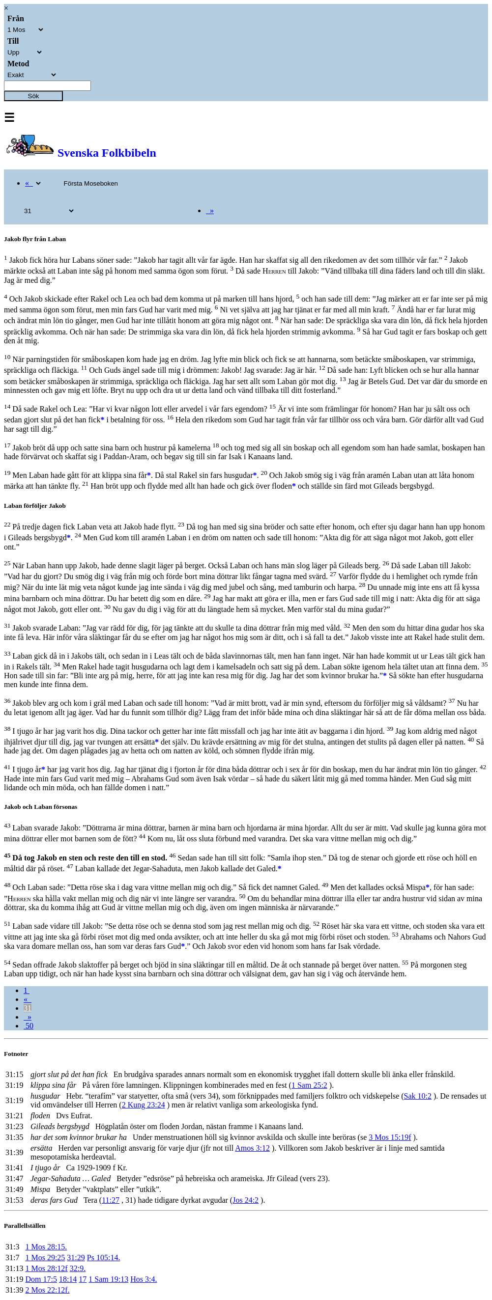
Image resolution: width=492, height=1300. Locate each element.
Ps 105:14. (103, 1257)
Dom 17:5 (41, 1279)
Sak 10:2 (418, 1096)
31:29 (76, 1257)
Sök (33, 96)
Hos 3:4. (143, 1279)
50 (28, 1026)
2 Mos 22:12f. (47, 1290)
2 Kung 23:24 (143, 1105)
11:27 (110, 1200)
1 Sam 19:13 (108, 1279)
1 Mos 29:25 (45, 1257)
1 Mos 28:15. (46, 1247)
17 (83, 1279)
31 (27, 1008)
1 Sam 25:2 (309, 1085)
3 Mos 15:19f (390, 1137)
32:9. (78, 1268)
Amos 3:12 (252, 1148)
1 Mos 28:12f (46, 1268)
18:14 (68, 1279)
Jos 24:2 (245, 1200)
